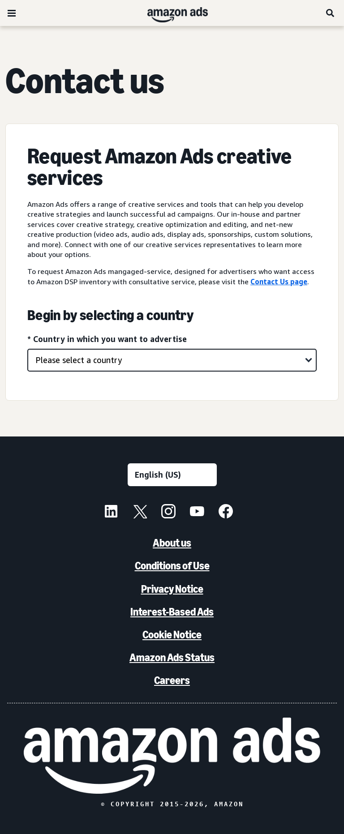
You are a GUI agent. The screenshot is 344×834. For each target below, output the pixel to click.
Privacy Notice (172, 588)
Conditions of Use (172, 565)
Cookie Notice (172, 634)
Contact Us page (278, 281)
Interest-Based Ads (172, 611)
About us (172, 542)
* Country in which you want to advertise (107, 339)
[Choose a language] (172, 474)
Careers (172, 680)
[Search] (330, 13)
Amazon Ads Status (172, 657)
